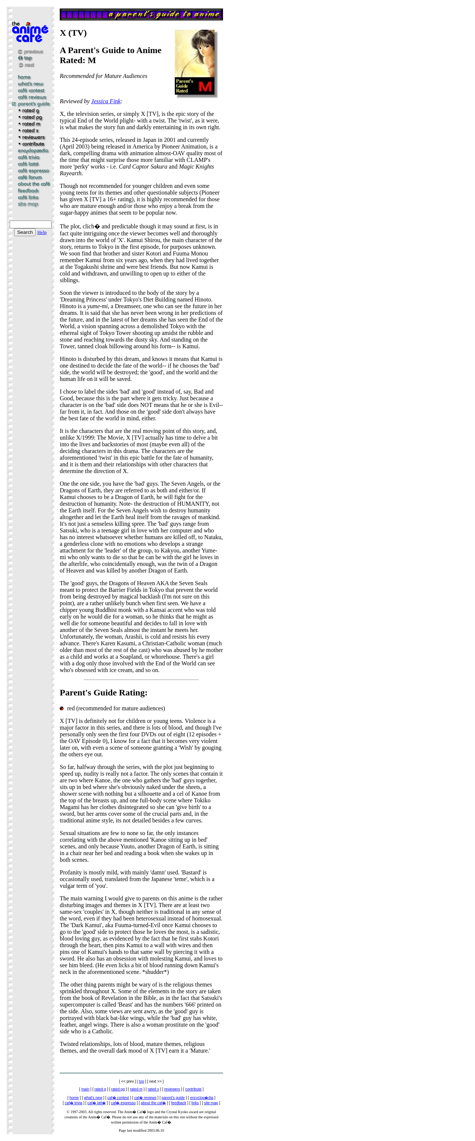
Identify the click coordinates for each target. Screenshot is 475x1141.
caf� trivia (73, 1103)
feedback (178, 1103)
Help (41, 232)
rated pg (118, 1089)
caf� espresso (123, 1103)
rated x (153, 1089)
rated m (136, 1089)
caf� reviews (145, 1098)
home (74, 1098)
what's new (93, 1098)
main (85, 1089)
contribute (193, 1089)
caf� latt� (97, 1103)
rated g (100, 1089)
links (195, 1103)
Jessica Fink (106, 101)
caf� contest (118, 1098)
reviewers (172, 1089)
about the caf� (153, 1103)
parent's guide (173, 1098)
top (141, 1081)
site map (211, 1103)
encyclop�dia (201, 1098)
